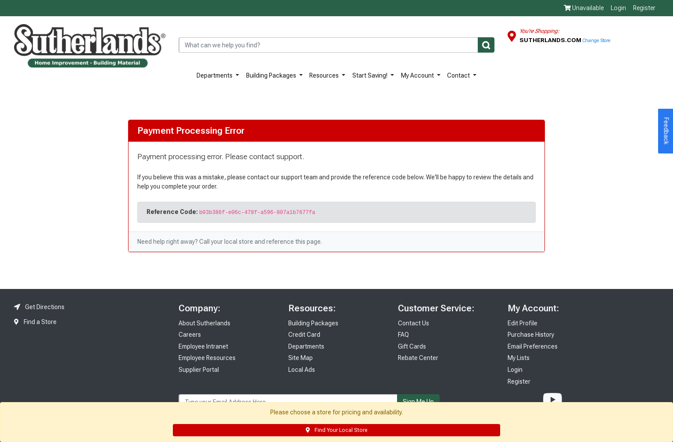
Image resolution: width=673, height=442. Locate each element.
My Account (418, 75)
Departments (215, 75)
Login (618, 7)
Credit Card (304, 334)
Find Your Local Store (336, 430)
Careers (190, 334)
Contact (459, 75)
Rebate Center (418, 357)
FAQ (403, 334)
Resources (324, 75)
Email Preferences (533, 346)
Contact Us (413, 323)
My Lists (519, 357)
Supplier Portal (199, 369)
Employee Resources (207, 357)
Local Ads (301, 369)
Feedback (666, 131)
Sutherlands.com (551, 39)
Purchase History (531, 334)
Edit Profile (522, 323)
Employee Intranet (203, 346)
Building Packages (271, 75)
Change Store (596, 40)
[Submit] (486, 45)
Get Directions (39, 306)
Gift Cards (412, 346)
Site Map (300, 357)
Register (644, 7)
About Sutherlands (204, 323)
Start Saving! (370, 75)
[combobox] (336, 45)
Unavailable (584, 7)
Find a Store (35, 321)
